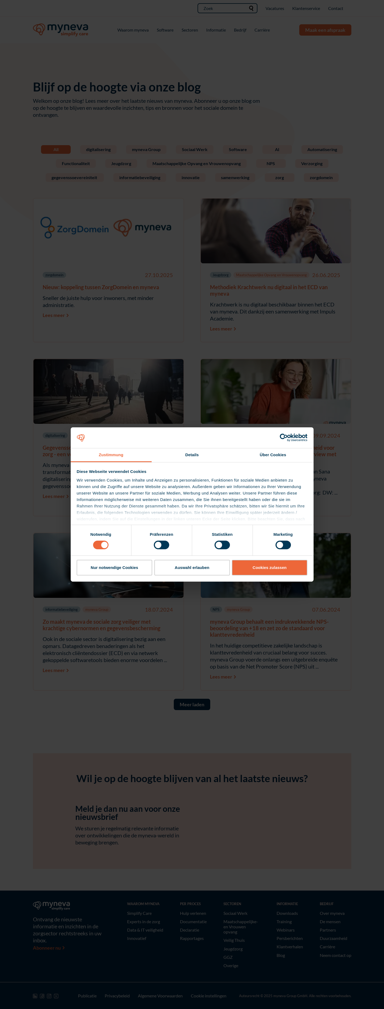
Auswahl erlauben (192, 567)
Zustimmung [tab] (111, 454)
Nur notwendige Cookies (114, 567)
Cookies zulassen (270, 567)
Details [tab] (192, 454)
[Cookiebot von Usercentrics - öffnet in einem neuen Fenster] (283, 438)
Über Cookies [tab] (273, 454)
